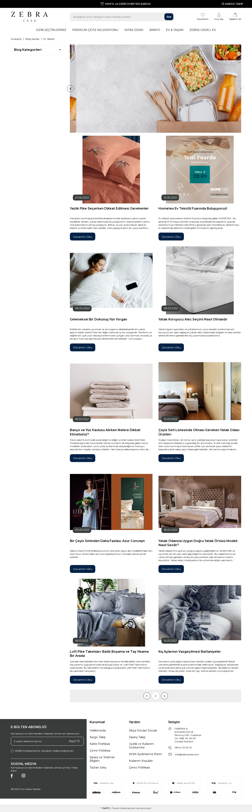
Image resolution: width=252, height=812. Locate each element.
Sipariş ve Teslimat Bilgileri (102, 759)
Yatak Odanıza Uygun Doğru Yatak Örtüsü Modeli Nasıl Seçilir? (197, 542)
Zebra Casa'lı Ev (202, 30)
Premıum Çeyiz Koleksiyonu (95, 30)
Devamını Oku (83, 236)
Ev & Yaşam (174, 30)
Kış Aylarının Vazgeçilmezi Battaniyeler (189, 651)
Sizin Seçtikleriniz (51, 30)
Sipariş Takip (137, 737)
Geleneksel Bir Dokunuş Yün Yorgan (98, 319)
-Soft (104, 808)
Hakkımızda (98, 730)
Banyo (154, 30)
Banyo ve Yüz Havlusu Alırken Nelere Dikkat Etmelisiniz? (105, 431)
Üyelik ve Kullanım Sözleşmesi (141, 745)
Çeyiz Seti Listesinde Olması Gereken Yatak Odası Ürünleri (198, 431)
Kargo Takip (98, 737)
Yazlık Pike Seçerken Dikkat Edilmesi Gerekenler (109, 208)
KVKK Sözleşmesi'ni (27, 750)
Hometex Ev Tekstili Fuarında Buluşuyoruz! (192, 208)
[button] (63, 88)
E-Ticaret (114, 808)
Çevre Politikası (100, 750)
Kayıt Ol (74, 741)
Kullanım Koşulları (141, 761)
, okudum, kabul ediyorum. (42, 751)
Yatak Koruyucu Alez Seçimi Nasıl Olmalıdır (192, 319)
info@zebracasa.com (187, 754)
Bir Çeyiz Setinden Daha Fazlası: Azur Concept (107, 541)
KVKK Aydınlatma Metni (145, 754)
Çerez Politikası (139, 767)
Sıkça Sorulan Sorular (143, 730)
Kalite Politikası (100, 744)
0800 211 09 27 (183, 747)
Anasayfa (16, 38)
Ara (169, 17)
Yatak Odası (134, 30)
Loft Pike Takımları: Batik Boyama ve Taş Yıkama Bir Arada (109, 653)
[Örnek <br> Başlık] (155, 89)
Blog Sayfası (32, 38)
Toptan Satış (98, 767)
